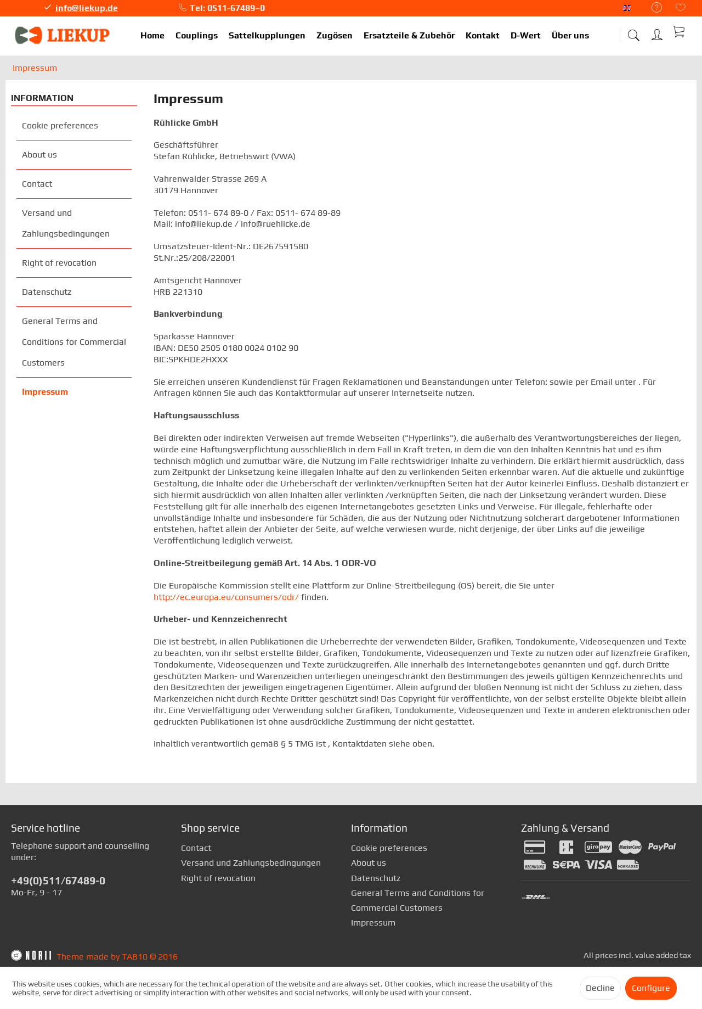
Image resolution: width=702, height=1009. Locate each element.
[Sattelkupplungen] (267, 35)
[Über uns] (570, 35)
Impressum (45, 391)
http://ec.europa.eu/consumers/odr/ (226, 597)
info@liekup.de (86, 8)
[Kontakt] (482, 35)
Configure (651, 988)
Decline (600, 988)
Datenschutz (46, 292)
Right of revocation (59, 262)
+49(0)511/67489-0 (58, 881)
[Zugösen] (334, 35)
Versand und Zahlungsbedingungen (66, 223)
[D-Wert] (525, 35)
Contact (37, 183)
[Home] (152, 35)
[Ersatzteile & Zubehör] (409, 35)
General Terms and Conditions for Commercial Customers (74, 342)
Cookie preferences (60, 125)
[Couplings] (196, 35)
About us (39, 154)
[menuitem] (651, 8)
